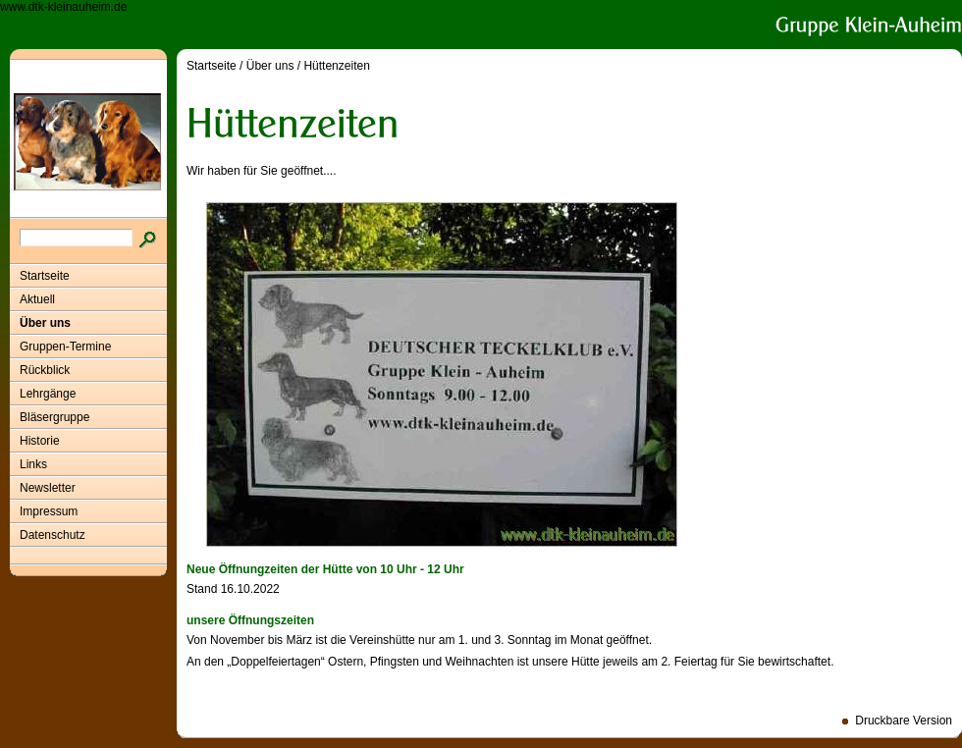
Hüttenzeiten (336, 66)
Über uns (45, 323)
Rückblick (45, 370)
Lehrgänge (48, 394)
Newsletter (48, 488)
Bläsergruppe (54, 417)
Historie (40, 441)
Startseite (45, 276)
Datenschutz (52, 535)
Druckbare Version (903, 720)
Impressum (49, 511)
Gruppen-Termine (65, 346)
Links (33, 464)
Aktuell (37, 299)
